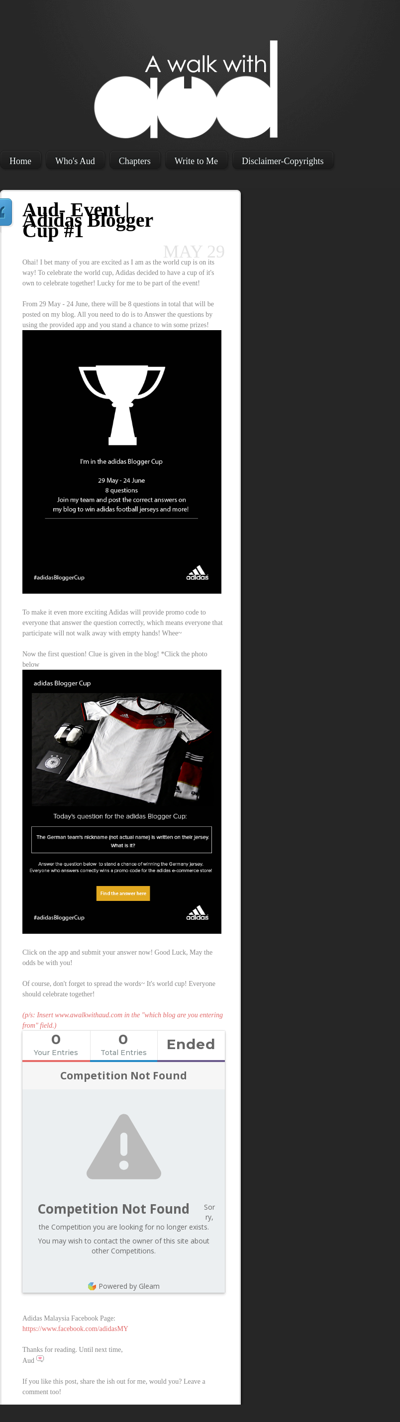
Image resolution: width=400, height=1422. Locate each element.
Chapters (135, 161)
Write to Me (196, 161)
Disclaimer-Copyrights (283, 161)
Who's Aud (75, 161)
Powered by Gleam (124, 1286)
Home (20, 161)
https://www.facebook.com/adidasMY (75, 1329)
